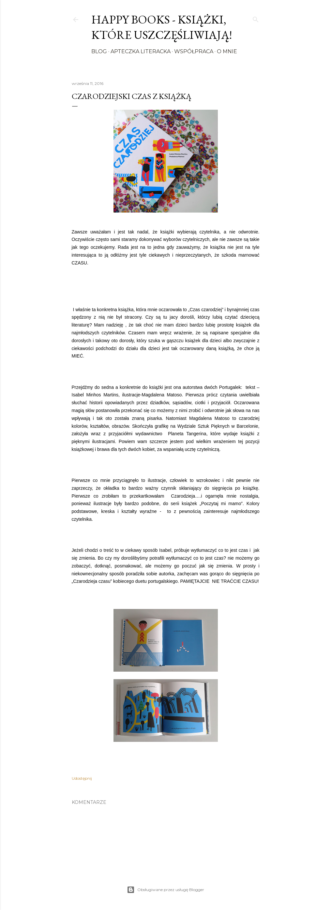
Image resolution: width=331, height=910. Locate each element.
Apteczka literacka (141, 51)
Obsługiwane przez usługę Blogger (165, 890)
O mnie (227, 51)
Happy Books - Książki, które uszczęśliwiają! (161, 27)
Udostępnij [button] (82, 778)
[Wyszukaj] (256, 18)
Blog (99, 51)
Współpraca (193, 51)
